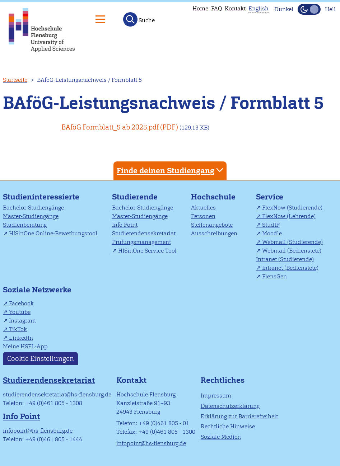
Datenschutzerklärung (230, 406)
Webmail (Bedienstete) (291, 250)
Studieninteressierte (41, 197)
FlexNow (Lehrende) (289, 216)
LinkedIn (21, 338)
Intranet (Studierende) (285, 259)
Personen (203, 216)
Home (200, 8)
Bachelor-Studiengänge (33, 207)
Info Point (125, 225)
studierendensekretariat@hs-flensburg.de (57, 394)
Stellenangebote (212, 225)
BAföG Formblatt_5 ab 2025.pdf (110, 127)
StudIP (271, 225)
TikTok (18, 329)
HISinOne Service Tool (147, 250)
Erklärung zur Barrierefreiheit (239, 416)
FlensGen (274, 276)
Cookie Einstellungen (40, 358)
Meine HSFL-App (25, 346)
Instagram (22, 320)
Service (269, 197)
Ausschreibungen (214, 233)
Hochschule (213, 197)
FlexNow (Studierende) (292, 207)
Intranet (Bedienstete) (290, 268)
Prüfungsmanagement (141, 242)
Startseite (15, 80)
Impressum (216, 395)
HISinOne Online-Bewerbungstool (53, 233)
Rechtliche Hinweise (228, 426)
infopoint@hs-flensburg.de (38, 430)
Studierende (135, 197)
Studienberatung (25, 225)
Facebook (21, 303)
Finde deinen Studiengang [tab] (171, 170)
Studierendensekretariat (144, 233)
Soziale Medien (221, 437)
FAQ (216, 8)
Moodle (272, 233)
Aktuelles (203, 207)
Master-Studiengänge (31, 216)
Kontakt (235, 8)
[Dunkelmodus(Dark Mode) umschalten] (309, 9)
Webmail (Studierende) (292, 242)
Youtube (20, 312)
